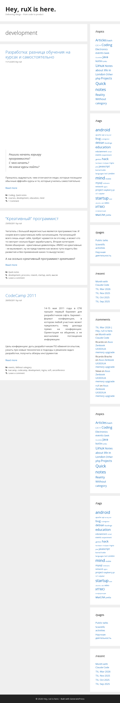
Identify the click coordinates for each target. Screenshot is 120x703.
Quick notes (21, 195)
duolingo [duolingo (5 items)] (108, 143)
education (34, 198)
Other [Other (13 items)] (109, 74)
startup (41, 275)
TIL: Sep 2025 (102, 301)
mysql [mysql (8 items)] (98, 182)
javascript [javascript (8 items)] (104, 166)
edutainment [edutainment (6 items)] (101, 151)
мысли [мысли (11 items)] (100, 215)
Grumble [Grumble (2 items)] (98, 57)
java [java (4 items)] (96, 167)
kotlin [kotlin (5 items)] (103, 170)
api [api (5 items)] (103, 135)
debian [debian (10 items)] (99, 142)
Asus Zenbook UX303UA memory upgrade (105, 363)
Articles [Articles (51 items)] (101, 40)
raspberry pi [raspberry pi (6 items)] (109, 190)
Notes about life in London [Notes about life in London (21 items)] (104, 70)
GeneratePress (77, 698)
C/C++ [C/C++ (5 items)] (98, 45)
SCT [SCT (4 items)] (96, 194)
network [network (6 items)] (99, 186)
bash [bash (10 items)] (109, 40)
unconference (58, 370)
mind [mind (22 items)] (100, 178)
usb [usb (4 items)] (102, 203)
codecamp (22, 370)
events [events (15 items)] (99, 53)
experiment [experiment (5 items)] (107, 155)
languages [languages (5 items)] (99, 173)
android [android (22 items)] (102, 130)
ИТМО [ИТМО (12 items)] (100, 207)
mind (42, 198)
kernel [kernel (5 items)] (98, 170)
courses (12, 198)
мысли (55, 275)
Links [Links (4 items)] (105, 61)
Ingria (44, 370)
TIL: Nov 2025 (102, 293)
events (11, 367)
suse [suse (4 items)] (110, 199)
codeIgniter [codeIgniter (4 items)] (105, 139)
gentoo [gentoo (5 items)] (98, 159)
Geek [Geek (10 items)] (106, 53)
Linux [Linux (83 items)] (99, 65)
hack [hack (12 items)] (105, 159)
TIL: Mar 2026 (102, 289)
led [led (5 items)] (105, 173)
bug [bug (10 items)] (98, 138)
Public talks (101, 240)
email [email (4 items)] (110, 152)
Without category (23, 367)
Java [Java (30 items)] (105, 57)
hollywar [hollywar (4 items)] (106, 163)
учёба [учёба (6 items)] (108, 215)
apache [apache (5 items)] (98, 135)
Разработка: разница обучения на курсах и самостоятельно (37, 54)
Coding (11, 195)
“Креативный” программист (32, 218)
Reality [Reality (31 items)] (100, 95)
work (48, 275)
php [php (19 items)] (97, 78)
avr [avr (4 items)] (110, 135)
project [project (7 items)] (99, 189)
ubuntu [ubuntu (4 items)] (98, 203)
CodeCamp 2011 (20, 295)
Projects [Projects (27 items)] (106, 78)
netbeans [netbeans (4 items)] (106, 183)
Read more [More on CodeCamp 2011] (11, 360)
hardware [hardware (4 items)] (98, 163)
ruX (97, 385)
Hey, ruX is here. (30, 9)
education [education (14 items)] (103, 147)
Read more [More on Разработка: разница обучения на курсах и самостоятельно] (11, 187)
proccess (26, 275)
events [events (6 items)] (98, 154)
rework (34, 275)
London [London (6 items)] (111, 173)
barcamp (12, 370)
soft (49, 370)
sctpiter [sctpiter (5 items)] (101, 193)
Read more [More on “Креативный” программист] (11, 264)
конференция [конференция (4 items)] (100, 211)
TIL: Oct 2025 (102, 297)
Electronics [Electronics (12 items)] (101, 49)
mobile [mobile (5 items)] (108, 179)
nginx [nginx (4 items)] (105, 187)
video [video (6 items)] (106, 202)
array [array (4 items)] (107, 135)
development (23, 198)
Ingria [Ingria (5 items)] (112, 163)
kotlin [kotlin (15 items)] (98, 61)
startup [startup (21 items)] (102, 198)
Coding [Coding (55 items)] (107, 45)
